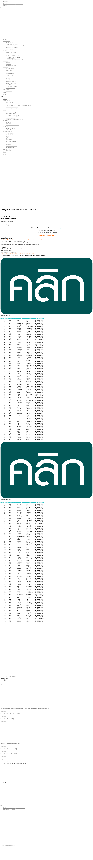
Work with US (9, 91)
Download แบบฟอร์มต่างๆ (11, 49)
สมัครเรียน (5, 61)
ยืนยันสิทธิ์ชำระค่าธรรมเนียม (12, 65)
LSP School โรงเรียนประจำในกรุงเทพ (10, 743)
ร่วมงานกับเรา (6, 89)
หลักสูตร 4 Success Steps (11, 52)
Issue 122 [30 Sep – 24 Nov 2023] (9, 754)
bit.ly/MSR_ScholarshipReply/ (55, 228)
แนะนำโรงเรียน (9, 42)
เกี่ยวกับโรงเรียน (6, 41)
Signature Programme (10, 58)
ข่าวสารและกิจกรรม (7, 71)
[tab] (46, 287)
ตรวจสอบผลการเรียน (10, 88)
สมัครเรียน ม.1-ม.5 (10, 62)
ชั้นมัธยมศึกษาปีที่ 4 (6, 499)
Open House (8, 64)
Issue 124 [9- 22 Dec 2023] (7, 719)
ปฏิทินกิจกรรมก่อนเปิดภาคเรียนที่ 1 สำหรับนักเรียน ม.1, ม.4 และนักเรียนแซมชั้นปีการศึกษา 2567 (25, 708)
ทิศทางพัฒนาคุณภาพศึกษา (12, 47)
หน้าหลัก (5, 39)
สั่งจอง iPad (8, 84)
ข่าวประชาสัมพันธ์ (10, 73)
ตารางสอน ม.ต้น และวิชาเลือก (12, 55)
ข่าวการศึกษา (9, 80)
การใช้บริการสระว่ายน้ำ (11, 86)
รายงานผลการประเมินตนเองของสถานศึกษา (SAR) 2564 (18, 45)
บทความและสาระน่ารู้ (11, 81)
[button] (46, 96)
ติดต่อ (4, 92)
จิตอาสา (7, 76)
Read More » (3, 711)
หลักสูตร (5, 50)
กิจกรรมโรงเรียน (9, 75)
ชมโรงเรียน (5, 67)
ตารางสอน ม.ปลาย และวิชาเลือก (13, 57)
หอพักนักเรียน (9, 70)
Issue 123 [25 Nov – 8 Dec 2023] (9, 749)
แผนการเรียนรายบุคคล (11, 54)
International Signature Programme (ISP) (14, 59)
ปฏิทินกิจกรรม (9, 78)
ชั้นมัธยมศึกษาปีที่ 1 (6, 315)
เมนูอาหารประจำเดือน (11, 83)
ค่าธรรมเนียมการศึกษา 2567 (12, 44)
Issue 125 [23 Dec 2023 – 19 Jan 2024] (10, 714)
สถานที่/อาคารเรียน (10, 68)
